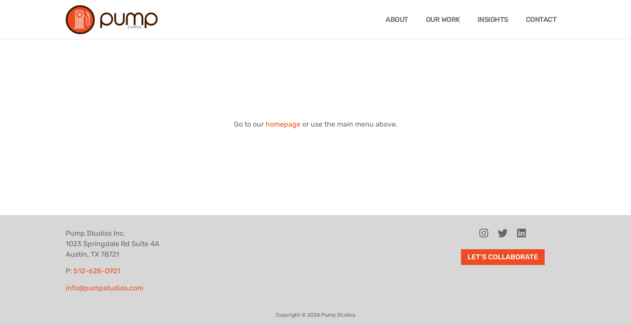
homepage (283, 124)
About (397, 19)
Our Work (443, 19)
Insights (493, 19)
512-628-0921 (97, 271)
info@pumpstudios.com (104, 288)
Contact (541, 19)
